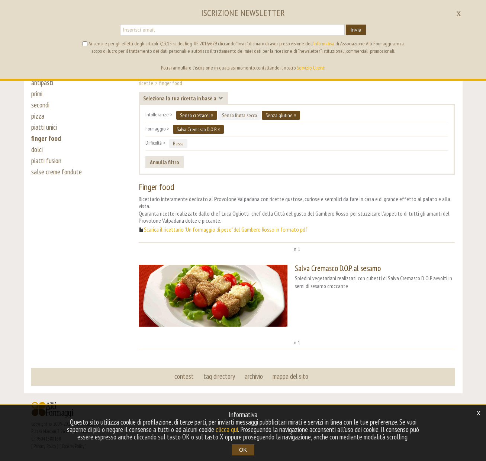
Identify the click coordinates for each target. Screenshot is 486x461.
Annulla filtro (164, 162)
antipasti (42, 82)
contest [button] (184, 376)
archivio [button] (254, 376)
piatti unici (44, 127)
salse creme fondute (56, 171)
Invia (355, 29)
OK (243, 450)
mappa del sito (290, 376)
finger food (46, 138)
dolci (37, 149)
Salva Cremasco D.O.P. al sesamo (338, 268)
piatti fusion (46, 160)
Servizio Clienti (311, 67)
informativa (323, 43)
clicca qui (227, 429)
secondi (40, 104)
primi (36, 93)
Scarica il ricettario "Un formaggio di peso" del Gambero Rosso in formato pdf (226, 229)
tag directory (219, 376)
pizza (37, 116)
